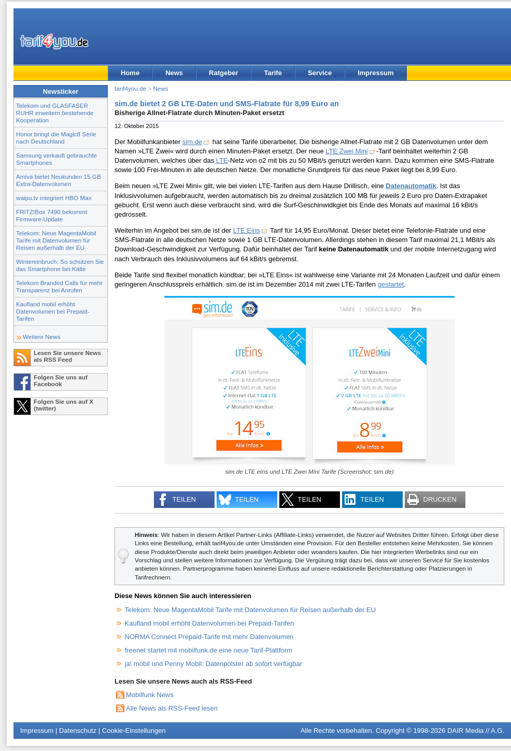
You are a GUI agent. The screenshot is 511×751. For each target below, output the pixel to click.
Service (320, 73)
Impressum (375, 73)
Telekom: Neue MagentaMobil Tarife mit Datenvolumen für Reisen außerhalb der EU (56, 240)
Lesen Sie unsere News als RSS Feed (67, 356)
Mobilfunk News (150, 695)
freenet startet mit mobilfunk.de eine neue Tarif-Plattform (208, 650)
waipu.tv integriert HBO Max (54, 197)
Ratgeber (223, 73)
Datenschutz (77, 730)
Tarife (272, 73)
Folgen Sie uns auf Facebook (61, 380)
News (174, 73)
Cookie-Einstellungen (134, 730)
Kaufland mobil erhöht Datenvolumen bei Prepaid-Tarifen (53, 311)
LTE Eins (246, 230)
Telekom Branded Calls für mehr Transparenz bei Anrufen (59, 286)
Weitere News (42, 336)
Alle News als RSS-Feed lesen (172, 708)
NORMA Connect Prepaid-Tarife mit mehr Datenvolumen (209, 637)
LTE (222, 160)
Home (130, 73)
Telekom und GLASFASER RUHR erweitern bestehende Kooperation (54, 112)
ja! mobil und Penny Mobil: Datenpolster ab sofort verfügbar (214, 664)
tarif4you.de (130, 88)
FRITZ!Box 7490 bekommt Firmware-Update (51, 215)
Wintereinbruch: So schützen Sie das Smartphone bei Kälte (60, 265)
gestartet (391, 284)
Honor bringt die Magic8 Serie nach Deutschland (56, 138)
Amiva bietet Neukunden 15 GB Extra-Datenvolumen (58, 180)
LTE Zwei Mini (346, 151)
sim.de (192, 142)
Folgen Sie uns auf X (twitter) (63, 405)
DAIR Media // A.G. (475, 730)
